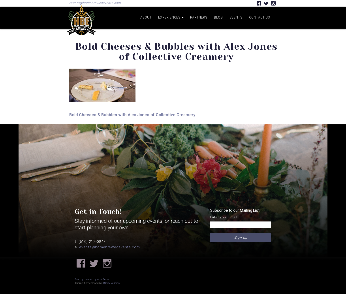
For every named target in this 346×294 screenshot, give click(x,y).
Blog (218, 17)
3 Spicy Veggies (111, 283)
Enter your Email (223, 217)
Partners (198, 17)
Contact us (259, 17)
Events (236, 17)
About (146, 17)
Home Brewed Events (81, 38)
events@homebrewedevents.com (95, 3)
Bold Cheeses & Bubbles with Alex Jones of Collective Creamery (132, 114)
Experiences (171, 17)
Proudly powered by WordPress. (92, 279)
